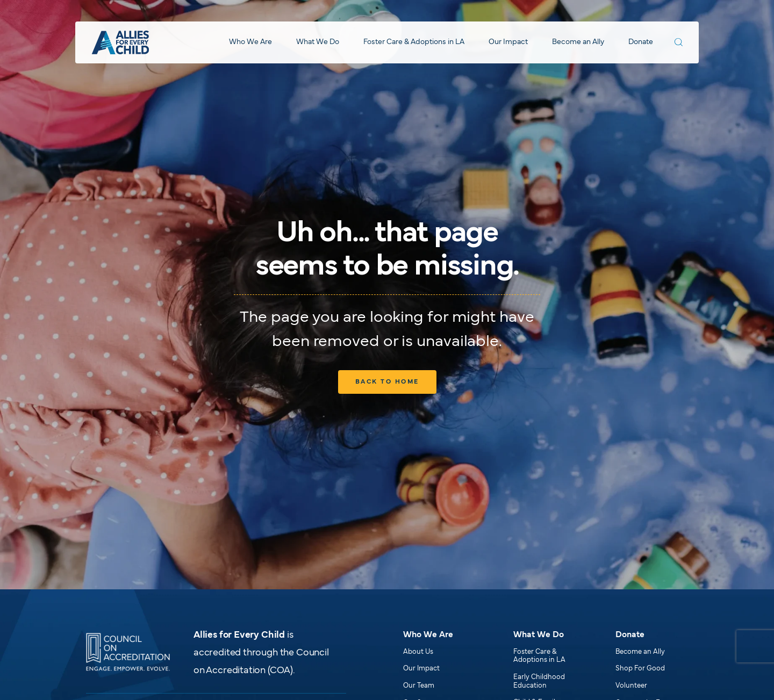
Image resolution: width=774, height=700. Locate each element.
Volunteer (631, 686)
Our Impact (508, 42)
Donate (640, 42)
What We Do (317, 42)
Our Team (418, 686)
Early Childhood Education (539, 681)
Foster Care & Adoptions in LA (413, 42)
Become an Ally (578, 42)
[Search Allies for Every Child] (678, 42)
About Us (418, 652)
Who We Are (250, 42)
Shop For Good (640, 669)
